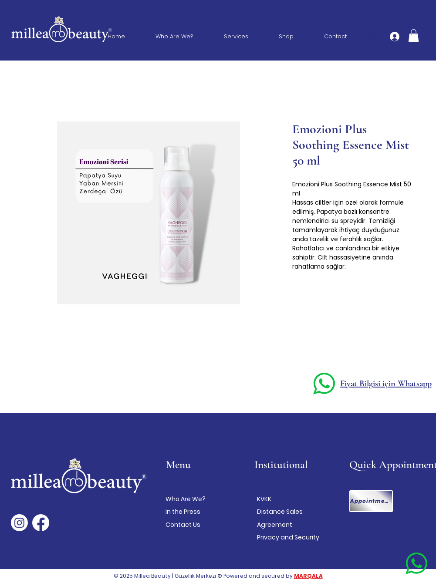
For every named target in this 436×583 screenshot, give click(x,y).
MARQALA (308, 576)
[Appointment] (371, 501)
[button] (413, 35)
